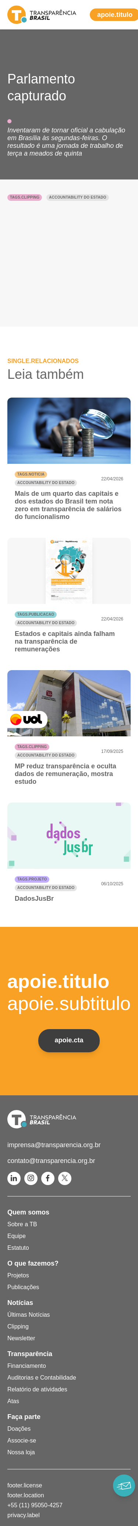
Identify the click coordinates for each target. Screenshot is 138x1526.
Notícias (20, 1302)
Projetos (18, 1275)
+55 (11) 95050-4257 (35, 1505)
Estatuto (18, 1248)
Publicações (23, 1287)
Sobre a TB (22, 1224)
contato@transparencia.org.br (51, 1160)
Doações (19, 1429)
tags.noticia (31, 474)
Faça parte (23, 1416)
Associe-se (21, 1440)
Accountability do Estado (77, 197)
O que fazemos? (33, 1263)
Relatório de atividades (37, 1389)
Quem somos (28, 1212)
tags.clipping (24, 197)
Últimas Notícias (28, 1315)
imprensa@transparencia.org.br (53, 1145)
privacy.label (23, 1515)
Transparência (29, 1354)
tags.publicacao (35, 614)
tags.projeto (32, 879)
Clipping (18, 1326)
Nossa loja (21, 1452)
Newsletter (21, 1338)
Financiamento (26, 1366)
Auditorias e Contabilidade (41, 1377)
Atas (13, 1401)
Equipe (16, 1236)
